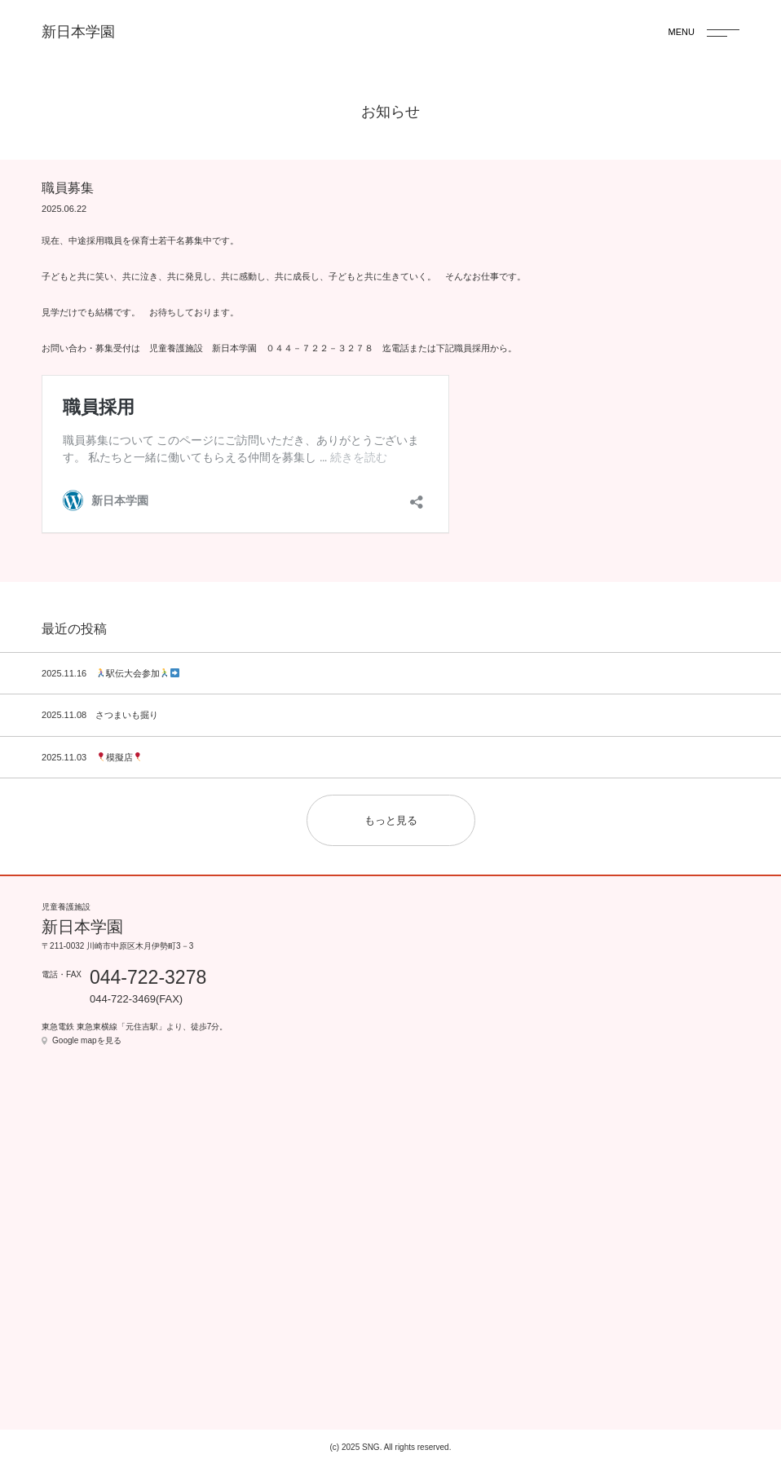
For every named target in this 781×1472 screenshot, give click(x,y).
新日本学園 (78, 32)
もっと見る (390, 820)
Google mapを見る (86, 1041)
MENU (681, 32)
